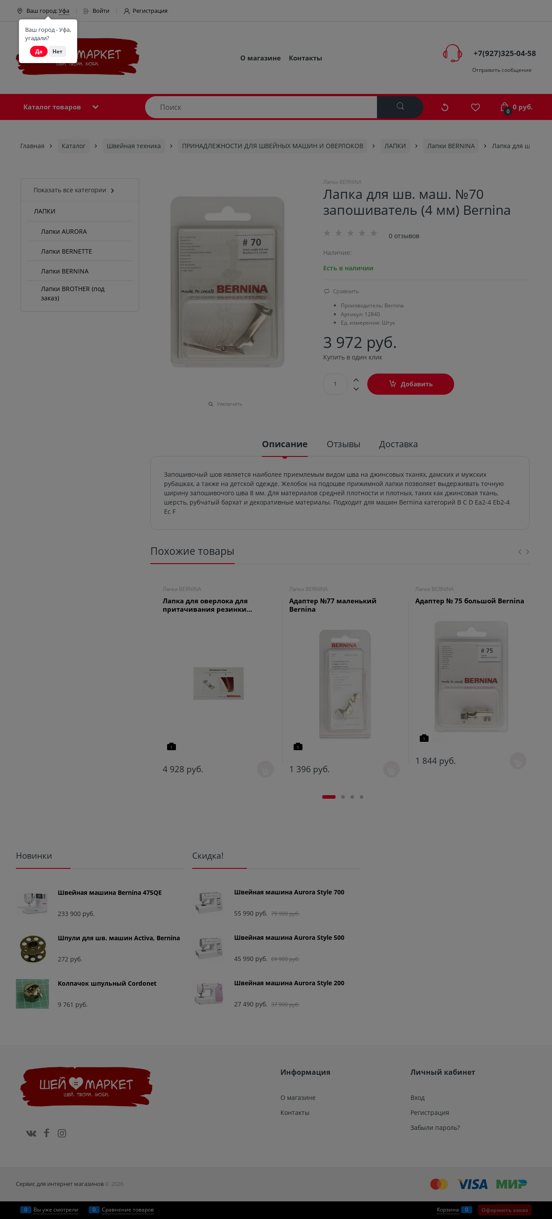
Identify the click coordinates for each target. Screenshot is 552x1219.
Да (38, 51)
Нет (57, 51)
